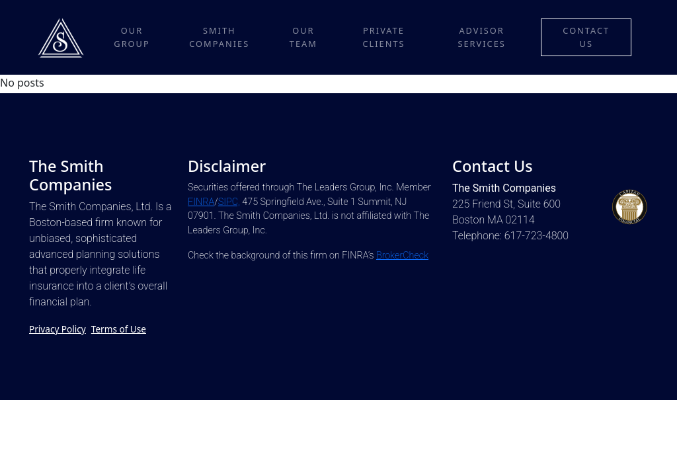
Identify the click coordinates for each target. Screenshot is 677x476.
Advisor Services (481, 36)
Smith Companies (219, 36)
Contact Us (586, 36)
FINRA (201, 202)
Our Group (131, 36)
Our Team (303, 36)
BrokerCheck (402, 255)
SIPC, (229, 202)
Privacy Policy (57, 329)
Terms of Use (118, 329)
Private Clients (383, 36)
